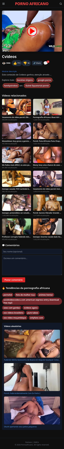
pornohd (8, 294)
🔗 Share (37, 63)
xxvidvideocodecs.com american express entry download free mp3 (31, 301)
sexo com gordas (12, 307)
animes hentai (46, 294)
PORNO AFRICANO (31, 3)
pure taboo (32, 312)
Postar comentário (14, 279)
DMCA (36, 442)
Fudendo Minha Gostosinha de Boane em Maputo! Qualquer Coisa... (32, 360)
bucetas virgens (25, 80)
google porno (44, 80)
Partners (28, 442)
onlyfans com (36, 317)
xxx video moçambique (15, 317)
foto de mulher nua (25, 294)
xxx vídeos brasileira (13, 312)
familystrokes (11, 85)
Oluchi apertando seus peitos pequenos (20, 426)
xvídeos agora (31, 307)
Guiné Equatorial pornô (37, 85)
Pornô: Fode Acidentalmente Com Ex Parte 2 (22, 393)
